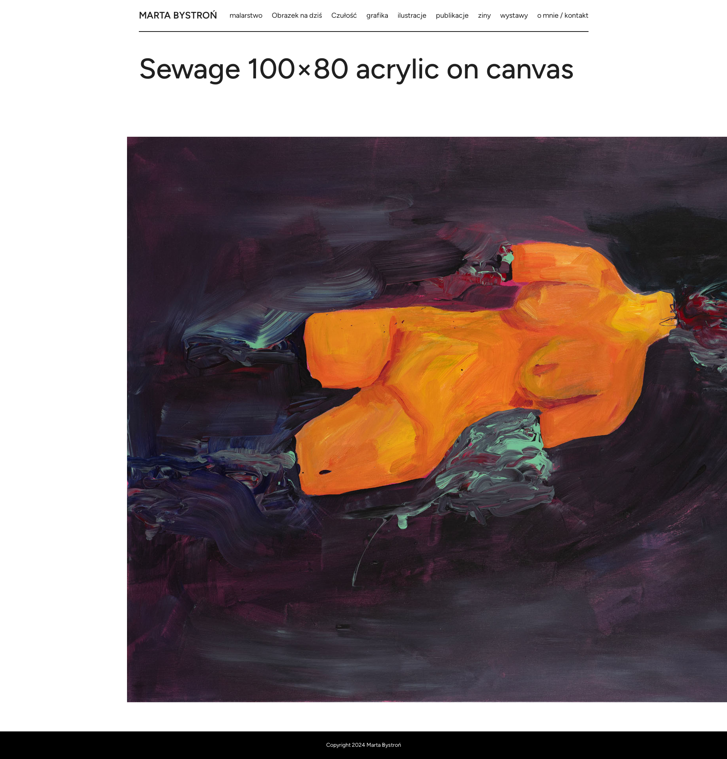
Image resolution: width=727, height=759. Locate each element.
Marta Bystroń (178, 15)
